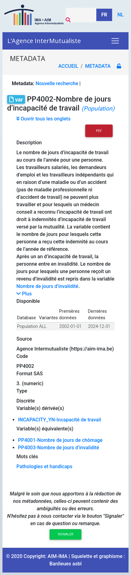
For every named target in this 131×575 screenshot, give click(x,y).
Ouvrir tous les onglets (43, 119)
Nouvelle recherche (57, 83)
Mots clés (27, 457)
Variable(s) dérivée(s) (40, 408)
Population (27, 326)
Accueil (68, 66)
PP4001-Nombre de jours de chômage (60, 440)
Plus (24, 294)
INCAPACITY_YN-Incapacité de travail (59, 420)
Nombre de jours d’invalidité (47, 286)
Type (21, 391)
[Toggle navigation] (115, 41)
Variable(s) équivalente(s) (44, 429)
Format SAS (29, 374)
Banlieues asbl (66, 564)
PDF (99, 131)
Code (22, 356)
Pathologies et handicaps (44, 466)
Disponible (28, 301)
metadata (98, 66)
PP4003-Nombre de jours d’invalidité (58, 448)
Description (29, 143)
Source (24, 339)
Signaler (65, 534)
